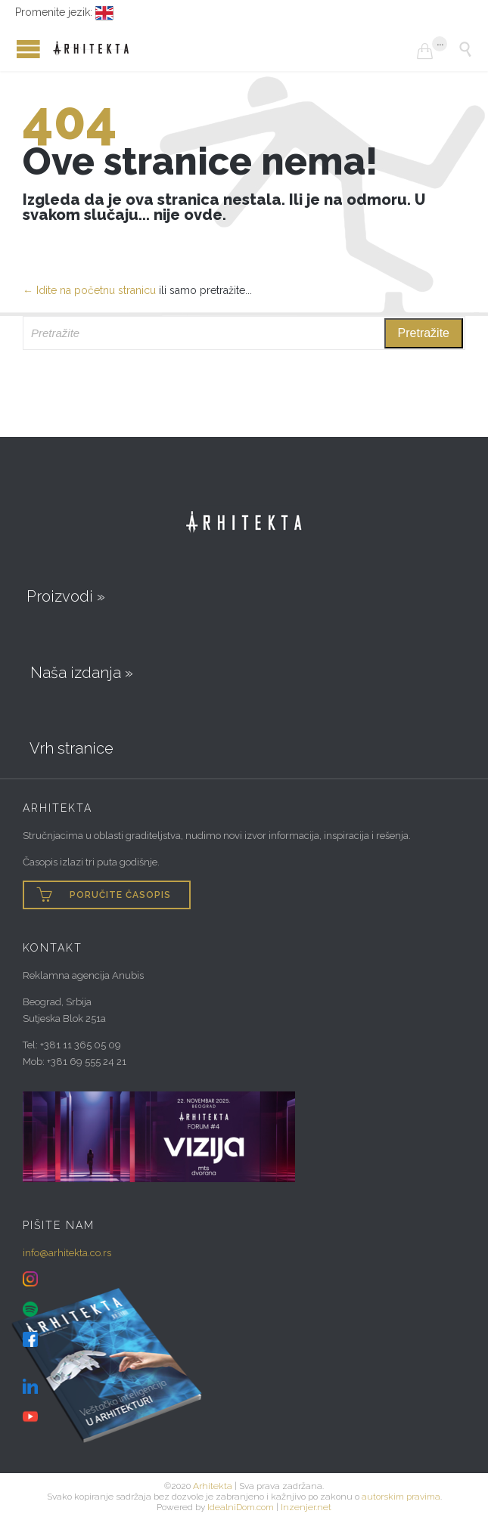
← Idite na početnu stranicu (89, 290)
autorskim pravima (401, 1496)
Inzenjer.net (306, 1507)
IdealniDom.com (240, 1507)
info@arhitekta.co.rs (67, 1252)
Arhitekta (212, 1486)
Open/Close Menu (15, 49)
